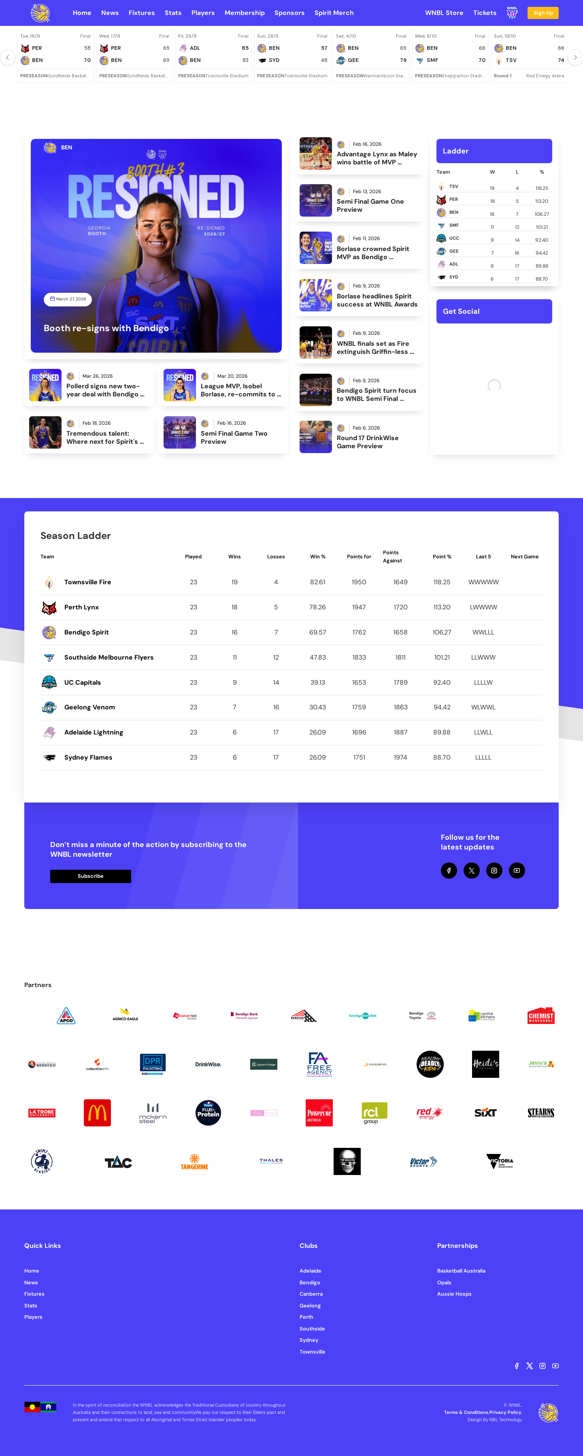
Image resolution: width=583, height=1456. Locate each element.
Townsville (313, 1351)
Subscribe (91, 876)
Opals (444, 1282)
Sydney (309, 1340)
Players (33, 1316)
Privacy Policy (505, 1412)
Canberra (311, 1293)
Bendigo (310, 1282)
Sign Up (543, 12)
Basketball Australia (461, 1270)
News (31, 1282)
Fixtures (34, 1293)
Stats (30, 1305)
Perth (306, 1316)
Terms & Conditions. (466, 1412)
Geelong (310, 1305)
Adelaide (310, 1270)
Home (31, 1270)
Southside (312, 1328)
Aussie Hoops (454, 1293)
